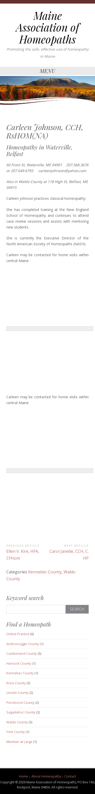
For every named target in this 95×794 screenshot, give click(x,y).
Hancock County (18, 663)
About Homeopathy (46, 776)
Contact (70, 776)
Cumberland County (21, 653)
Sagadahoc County (20, 712)
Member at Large (19, 741)
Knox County (16, 683)
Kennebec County (45, 572)
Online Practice (17, 634)
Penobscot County (20, 702)
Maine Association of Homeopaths (47, 27)
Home (23, 776)
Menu (47, 70)
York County (15, 731)
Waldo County (17, 722)
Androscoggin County (22, 644)
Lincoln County (17, 692)
